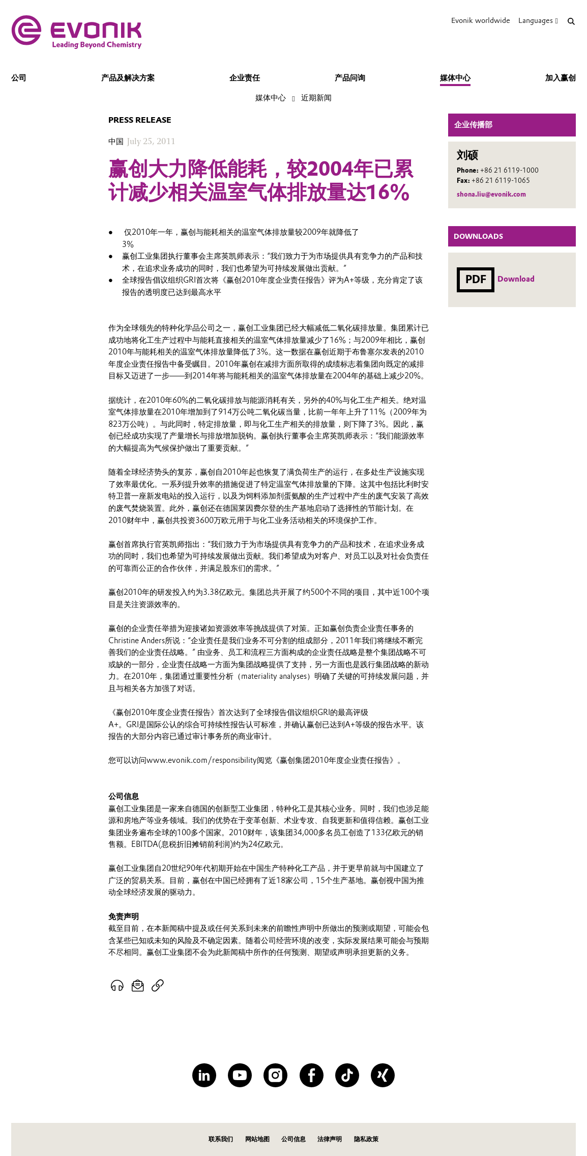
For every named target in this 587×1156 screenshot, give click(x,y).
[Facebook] (312, 1075)
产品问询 (350, 77)
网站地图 (257, 1139)
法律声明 (329, 1139)
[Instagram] (275, 1075)
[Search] (571, 21)
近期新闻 (316, 97)
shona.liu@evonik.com (491, 194)
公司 (18, 77)
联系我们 (221, 1139)
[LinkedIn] (204, 1075)
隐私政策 (366, 1139)
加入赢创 (560, 77)
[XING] (383, 1075)
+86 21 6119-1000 (509, 170)
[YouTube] (240, 1075)
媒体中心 (455, 77)
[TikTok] (347, 1075)
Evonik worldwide (480, 20)
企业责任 (244, 77)
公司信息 (293, 1139)
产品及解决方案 (128, 77)
